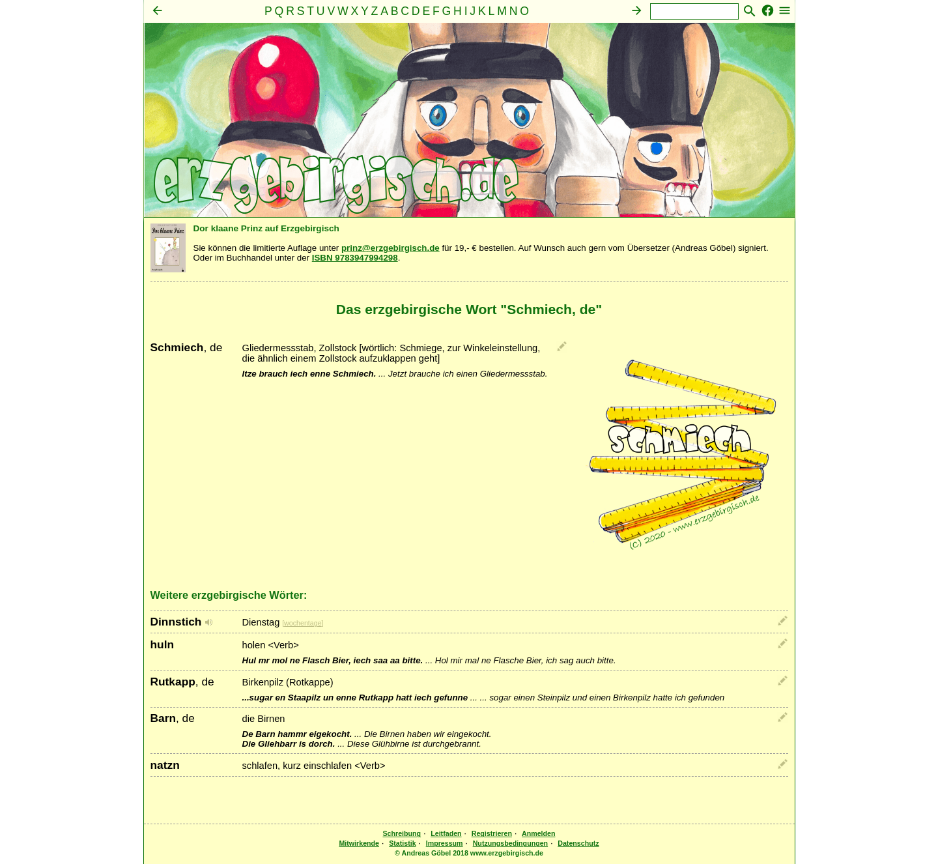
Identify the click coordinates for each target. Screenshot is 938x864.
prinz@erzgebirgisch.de (390, 248)
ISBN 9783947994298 (355, 258)
